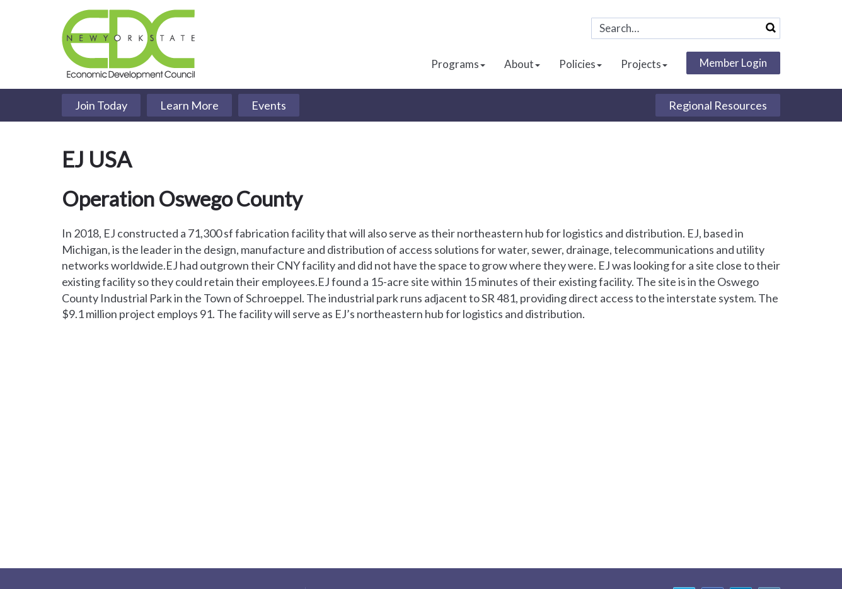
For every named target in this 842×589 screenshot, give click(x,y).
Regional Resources (718, 105)
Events (268, 105)
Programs (458, 64)
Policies (580, 64)
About (522, 64)
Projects (644, 64)
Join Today (101, 105)
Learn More (189, 105)
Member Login (733, 62)
